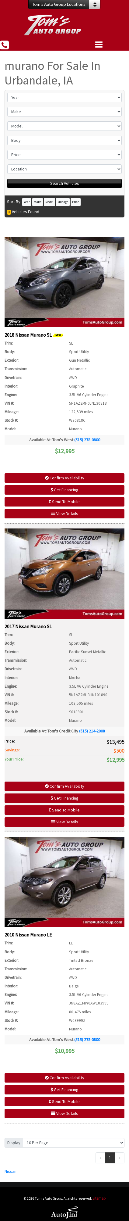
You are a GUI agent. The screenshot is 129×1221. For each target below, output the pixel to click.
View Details (64, 513)
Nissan (10, 1171)
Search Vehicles (64, 183)
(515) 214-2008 (92, 731)
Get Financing (64, 489)
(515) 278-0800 (87, 439)
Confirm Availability (64, 478)
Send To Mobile (64, 501)
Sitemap (99, 1198)
